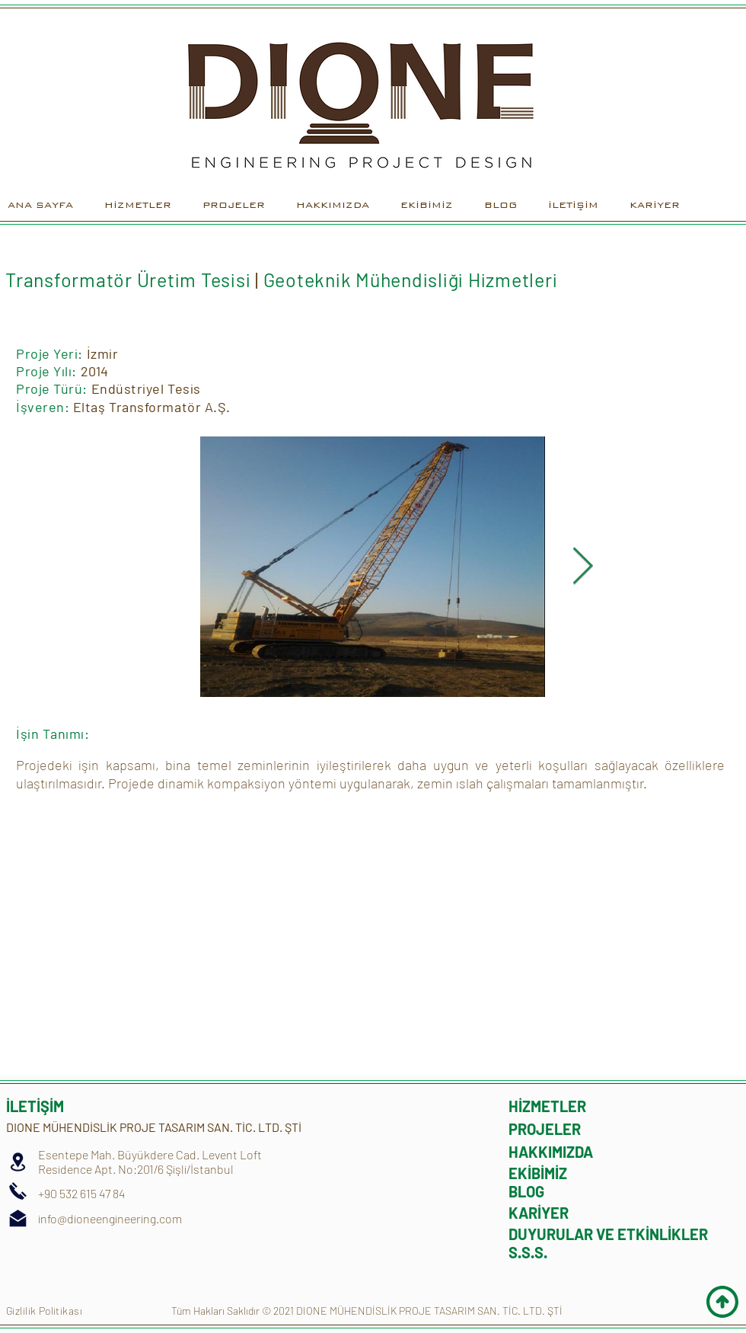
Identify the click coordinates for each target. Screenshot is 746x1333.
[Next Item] (583, 567)
